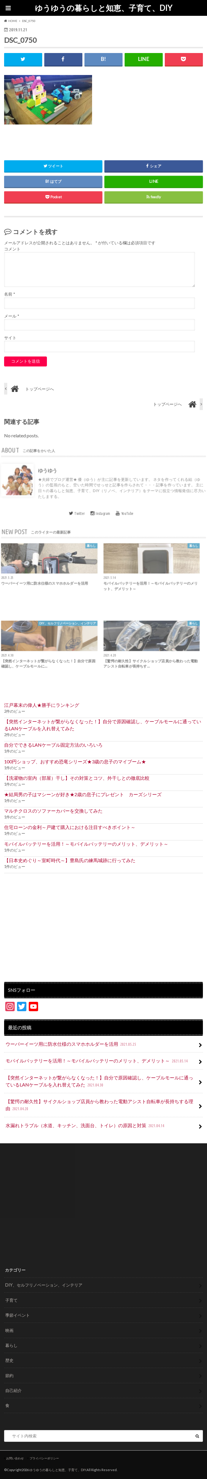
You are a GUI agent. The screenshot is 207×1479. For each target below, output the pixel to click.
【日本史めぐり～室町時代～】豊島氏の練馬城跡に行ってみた (69, 860)
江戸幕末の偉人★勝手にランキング (41, 705)
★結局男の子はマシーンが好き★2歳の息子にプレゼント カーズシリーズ (83, 794)
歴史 (9, 1360)
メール (11, 316)
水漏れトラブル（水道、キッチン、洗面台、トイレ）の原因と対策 (86, 1126)
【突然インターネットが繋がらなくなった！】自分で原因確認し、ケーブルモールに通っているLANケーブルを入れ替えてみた (102, 725)
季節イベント (17, 1315)
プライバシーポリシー (44, 1458)
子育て (11, 1300)
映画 (9, 1330)
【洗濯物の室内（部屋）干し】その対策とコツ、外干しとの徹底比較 (77, 778)
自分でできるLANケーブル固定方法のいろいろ (53, 745)
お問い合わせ (15, 1458)
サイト (10, 337)
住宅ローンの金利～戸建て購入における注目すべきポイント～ (69, 827)
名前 (9, 294)
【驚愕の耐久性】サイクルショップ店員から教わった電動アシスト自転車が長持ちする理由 (99, 1105)
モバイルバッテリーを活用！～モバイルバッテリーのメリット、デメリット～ (86, 844)
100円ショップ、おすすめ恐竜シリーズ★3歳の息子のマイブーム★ (75, 761)
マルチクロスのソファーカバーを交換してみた (53, 810)
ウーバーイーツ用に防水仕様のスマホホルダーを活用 (72, 1044)
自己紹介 (13, 1390)
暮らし (11, 1345)
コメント (12, 249)
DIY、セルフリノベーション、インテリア (43, 1284)
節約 (9, 1375)
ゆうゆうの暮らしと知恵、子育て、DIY (103, 8)
